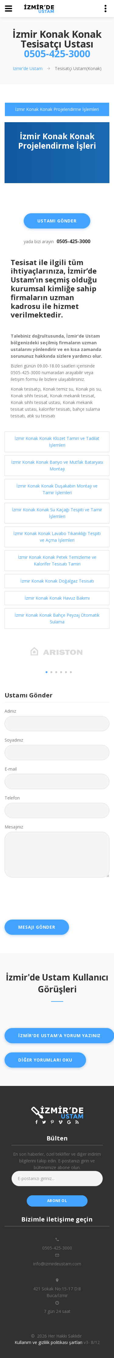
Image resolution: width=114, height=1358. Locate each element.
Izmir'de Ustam (28, 68)
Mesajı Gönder (36, 927)
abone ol (57, 1200)
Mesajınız (14, 827)
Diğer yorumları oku (45, 1060)
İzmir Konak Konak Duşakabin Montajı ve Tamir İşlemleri (57, 489)
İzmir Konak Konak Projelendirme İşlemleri (57, 109)
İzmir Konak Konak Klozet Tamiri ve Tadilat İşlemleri (57, 441)
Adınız (10, 711)
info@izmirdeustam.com (57, 1264)
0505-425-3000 (57, 53)
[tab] (57, 109)
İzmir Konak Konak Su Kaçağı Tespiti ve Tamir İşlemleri (57, 513)
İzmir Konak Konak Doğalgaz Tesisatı (57, 581)
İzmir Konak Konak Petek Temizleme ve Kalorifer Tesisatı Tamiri (57, 560)
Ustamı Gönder (57, 221)
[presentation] (51, 898)
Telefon (12, 798)
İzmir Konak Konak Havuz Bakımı (57, 598)
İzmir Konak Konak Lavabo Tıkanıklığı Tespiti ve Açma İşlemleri (57, 536)
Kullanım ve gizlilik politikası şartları (48, 1342)
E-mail (11, 769)
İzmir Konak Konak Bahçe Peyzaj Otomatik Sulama (57, 618)
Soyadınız (14, 740)
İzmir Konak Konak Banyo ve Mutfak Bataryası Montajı (57, 465)
